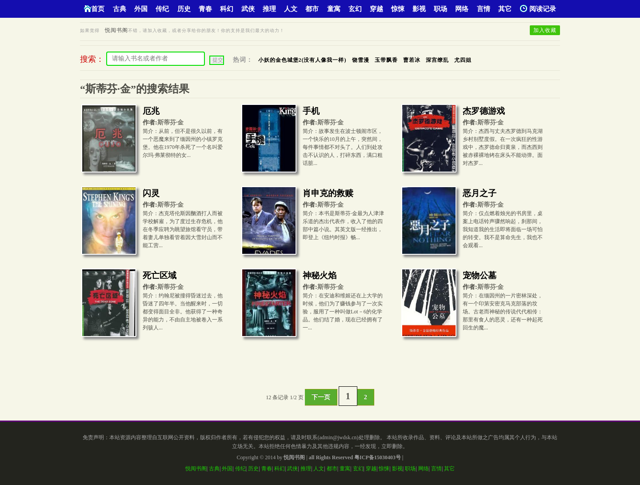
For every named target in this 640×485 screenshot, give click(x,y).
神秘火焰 (319, 275)
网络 (461, 8)
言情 (483, 8)
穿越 (376, 8)
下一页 (321, 397)
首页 (94, 8)
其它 (505, 8)
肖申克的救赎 (328, 193)
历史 (184, 8)
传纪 (162, 8)
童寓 (333, 8)
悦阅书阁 (116, 30)
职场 (440, 8)
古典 (119, 8)
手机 (311, 111)
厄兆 (151, 111)
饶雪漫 (360, 60)
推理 (269, 8)
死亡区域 (159, 275)
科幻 (226, 8)
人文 (290, 8)
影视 (419, 8)
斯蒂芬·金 (170, 122)
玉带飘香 (386, 60)
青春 (205, 8)
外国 (141, 8)
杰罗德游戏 (484, 111)
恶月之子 (479, 193)
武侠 (248, 8)
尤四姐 (463, 60)
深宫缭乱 (437, 60)
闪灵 (151, 193)
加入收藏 (544, 30)
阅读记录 (538, 8)
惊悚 (397, 8)
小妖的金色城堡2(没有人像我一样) (302, 60)
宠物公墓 (479, 275)
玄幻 (355, 8)
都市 (312, 8)
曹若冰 (411, 60)
